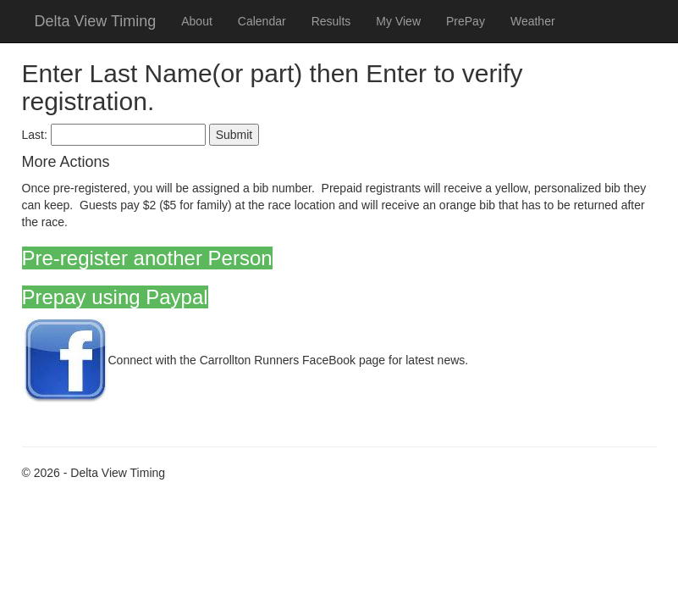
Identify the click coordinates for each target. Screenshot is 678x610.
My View (398, 21)
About (196, 21)
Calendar (262, 21)
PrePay (465, 21)
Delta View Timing (96, 21)
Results (331, 21)
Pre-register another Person (147, 258)
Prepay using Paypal (115, 297)
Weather (532, 21)
